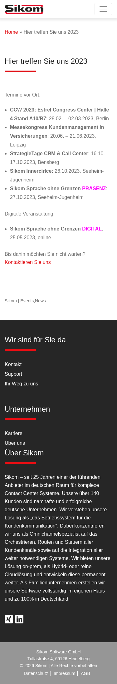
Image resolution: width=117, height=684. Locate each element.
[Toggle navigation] (103, 9)
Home (11, 32)
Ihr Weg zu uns (21, 383)
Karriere (13, 433)
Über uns (15, 443)
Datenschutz (36, 673)
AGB (85, 673)
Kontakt (13, 364)
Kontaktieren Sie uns (28, 262)
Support (13, 374)
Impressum (64, 673)
